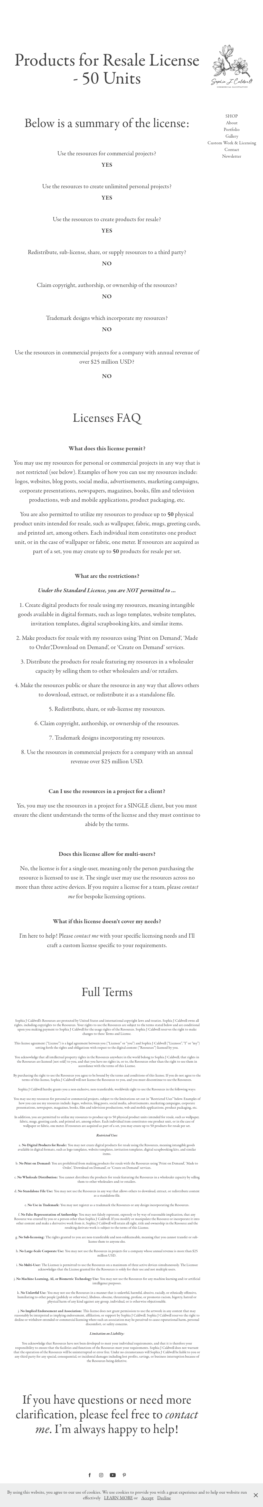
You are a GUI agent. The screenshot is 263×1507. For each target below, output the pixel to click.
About (232, 123)
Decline (164, 1498)
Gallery (232, 136)
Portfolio (232, 129)
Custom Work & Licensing (232, 143)
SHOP (232, 116)
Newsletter (231, 156)
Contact (231, 150)
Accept (147, 1498)
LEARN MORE (118, 1498)
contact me (86, 936)
